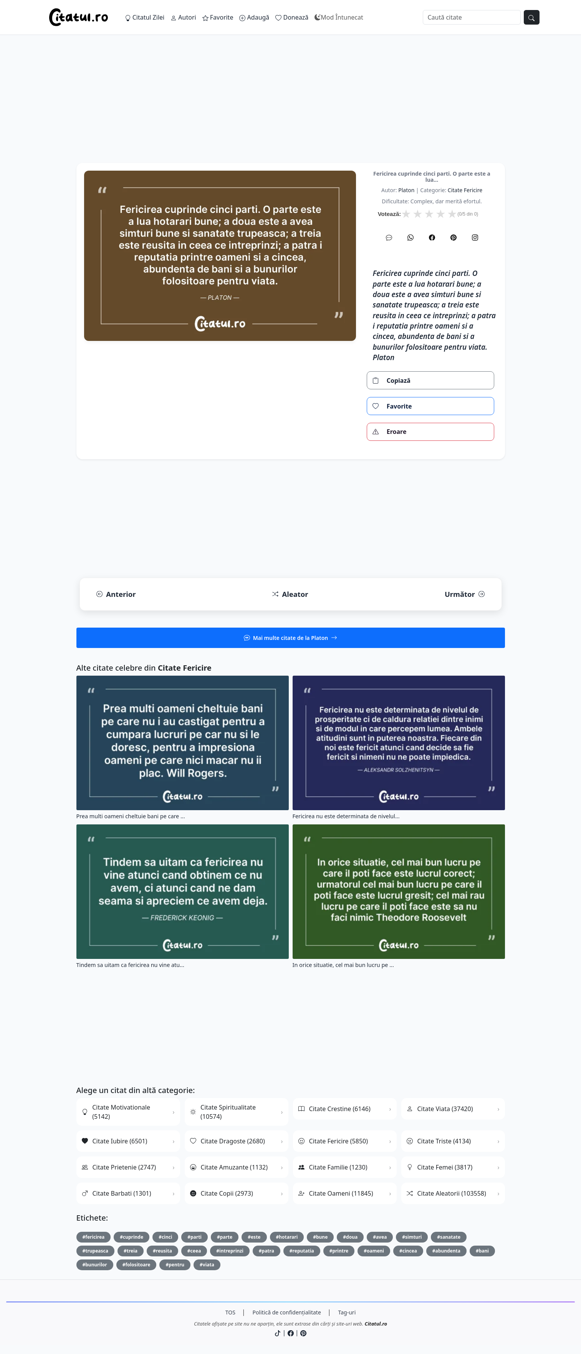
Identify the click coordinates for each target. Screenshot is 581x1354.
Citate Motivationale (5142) (116, 1112)
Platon (406, 190)
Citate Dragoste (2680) (227, 1141)
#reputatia (302, 1251)
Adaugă (254, 17)
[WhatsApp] (410, 237)
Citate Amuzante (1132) (229, 1167)
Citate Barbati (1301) (116, 1193)
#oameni (374, 1251)
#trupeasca (95, 1251)
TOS (230, 1312)
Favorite (217, 17)
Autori (183, 17)
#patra (266, 1251)
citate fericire (465, 190)
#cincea (408, 1251)
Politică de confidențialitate (287, 1312)
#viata (207, 1264)
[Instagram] (475, 237)
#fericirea (94, 1237)
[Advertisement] (290, 109)
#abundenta (446, 1251)
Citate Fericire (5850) (333, 1141)
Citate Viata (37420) (440, 1109)
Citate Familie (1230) (332, 1167)
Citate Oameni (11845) (335, 1193)
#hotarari (287, 1237)
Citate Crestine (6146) (334, 1109)
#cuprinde (131, 1237)
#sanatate (448, 1237)
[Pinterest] (453, 237)
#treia (130, 1251)
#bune (320, 1237)
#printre (339, 1251)
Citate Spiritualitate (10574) (223, 1112)
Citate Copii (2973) (221, 1193)
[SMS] (389, 237)
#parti (194, 1237)
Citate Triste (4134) (439, 1141)
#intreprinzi (229, 1251)
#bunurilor (95, 1264)
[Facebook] (432, 237)
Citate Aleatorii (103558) (446, 1193)
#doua (350, 1237)
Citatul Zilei (145, 17)
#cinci (165, 1237)
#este (254, 1237)
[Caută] (472, 17)
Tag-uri (347, 1312)
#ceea (194, 1251)
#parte (224, 1237)
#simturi (412, 1237)
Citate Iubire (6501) (114, 1141)
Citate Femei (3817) (440, 1167)
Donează (291, 17)
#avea (380, 1237)
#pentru (175, 1264)
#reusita (162, 1251)
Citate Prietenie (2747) (119, 1167)
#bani (482, 1251)
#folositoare (136, 1264)
